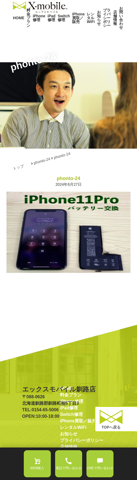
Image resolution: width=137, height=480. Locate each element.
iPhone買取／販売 (70, 29)
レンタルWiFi (81, 29)
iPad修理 (48, 29)
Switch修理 (57, 29)
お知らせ (88, 29)
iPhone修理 (37, 29)
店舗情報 (110, 29)
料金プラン (27, 29)
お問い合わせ (119, 29)
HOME (17, 29)
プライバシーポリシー (100, 29)
